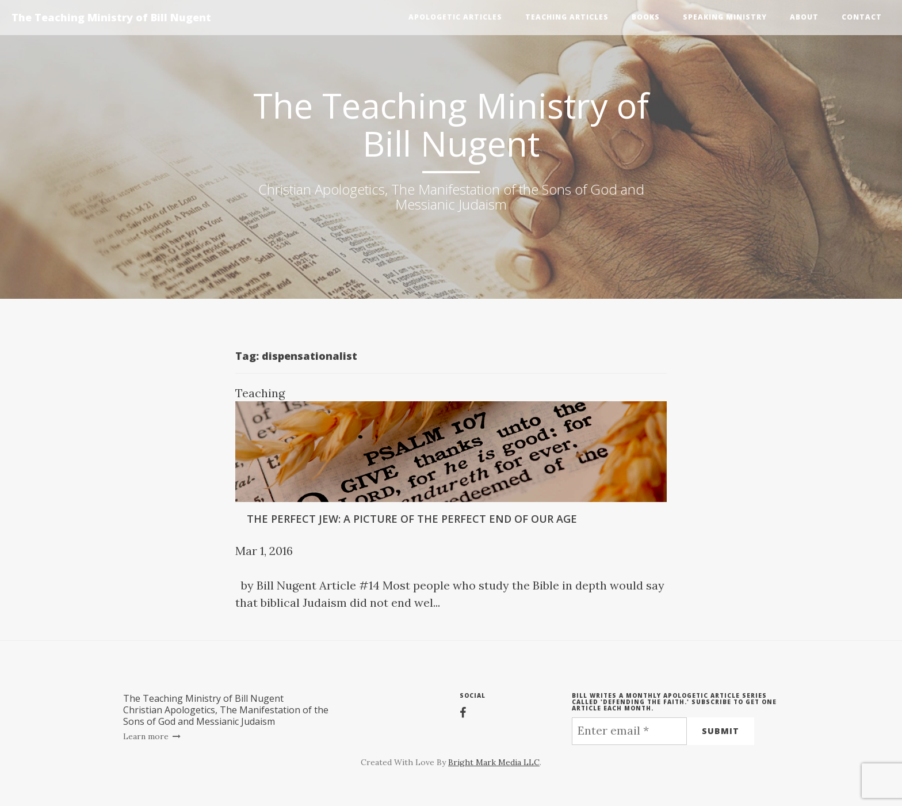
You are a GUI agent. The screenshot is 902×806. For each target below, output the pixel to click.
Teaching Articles (567, 17)
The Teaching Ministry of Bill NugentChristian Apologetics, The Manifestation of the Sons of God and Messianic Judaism (225, 710)
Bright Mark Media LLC (494, 762)
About (804, 17)
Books (646, 17)
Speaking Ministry (725, 17)
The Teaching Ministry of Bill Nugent (111, 17)
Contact (862, 17)
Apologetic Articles (455, 17)
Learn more (152, 736)
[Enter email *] (629, 731)
